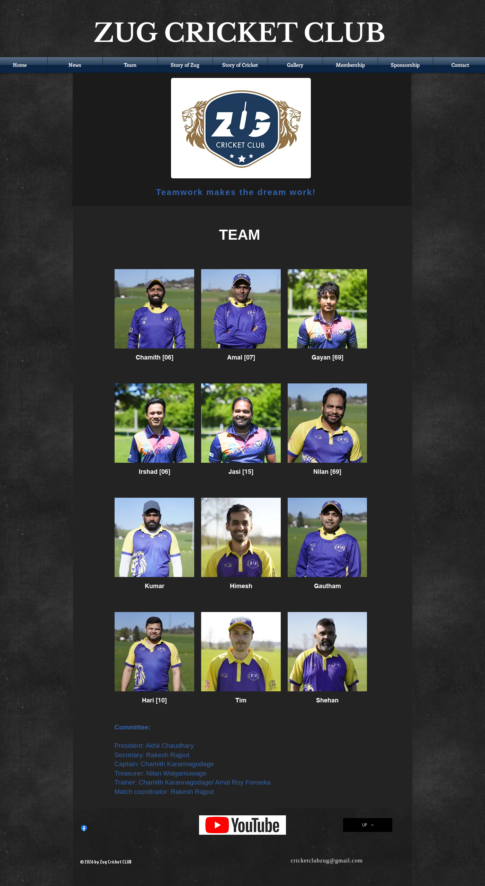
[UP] (367, 825)
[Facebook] (84, 828)
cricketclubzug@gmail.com (327, 860)
